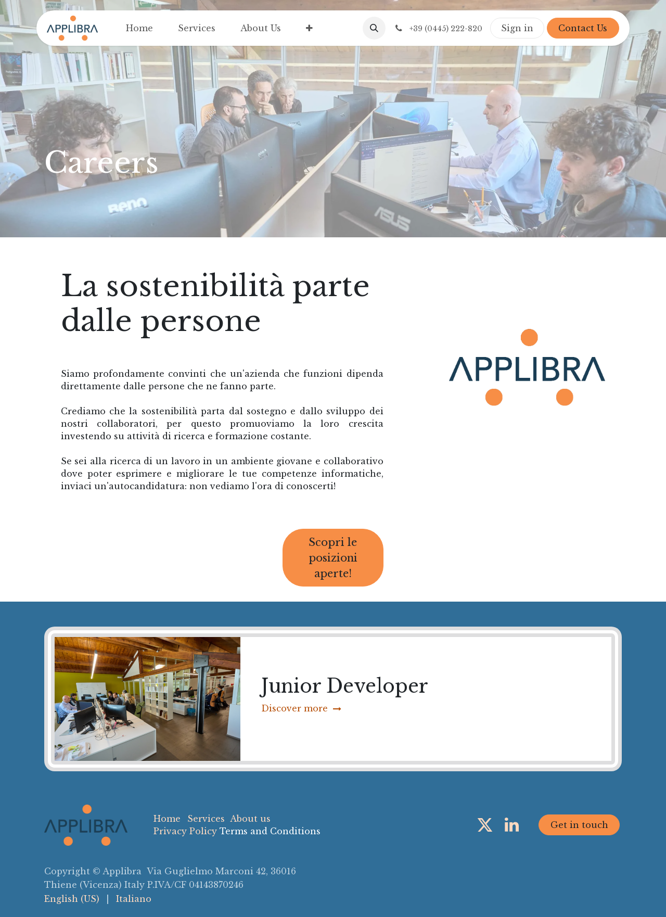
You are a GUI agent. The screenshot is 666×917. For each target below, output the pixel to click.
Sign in (517, 28)
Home (167, 818)
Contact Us (582, 28)
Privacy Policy (185, 831)
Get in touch (579, 825)
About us (250, 818)
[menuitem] (139, 28)
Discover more (301, 708)
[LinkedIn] (511, 825)
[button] (374, 28)
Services (206, 818)
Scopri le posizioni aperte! (333, 558)
